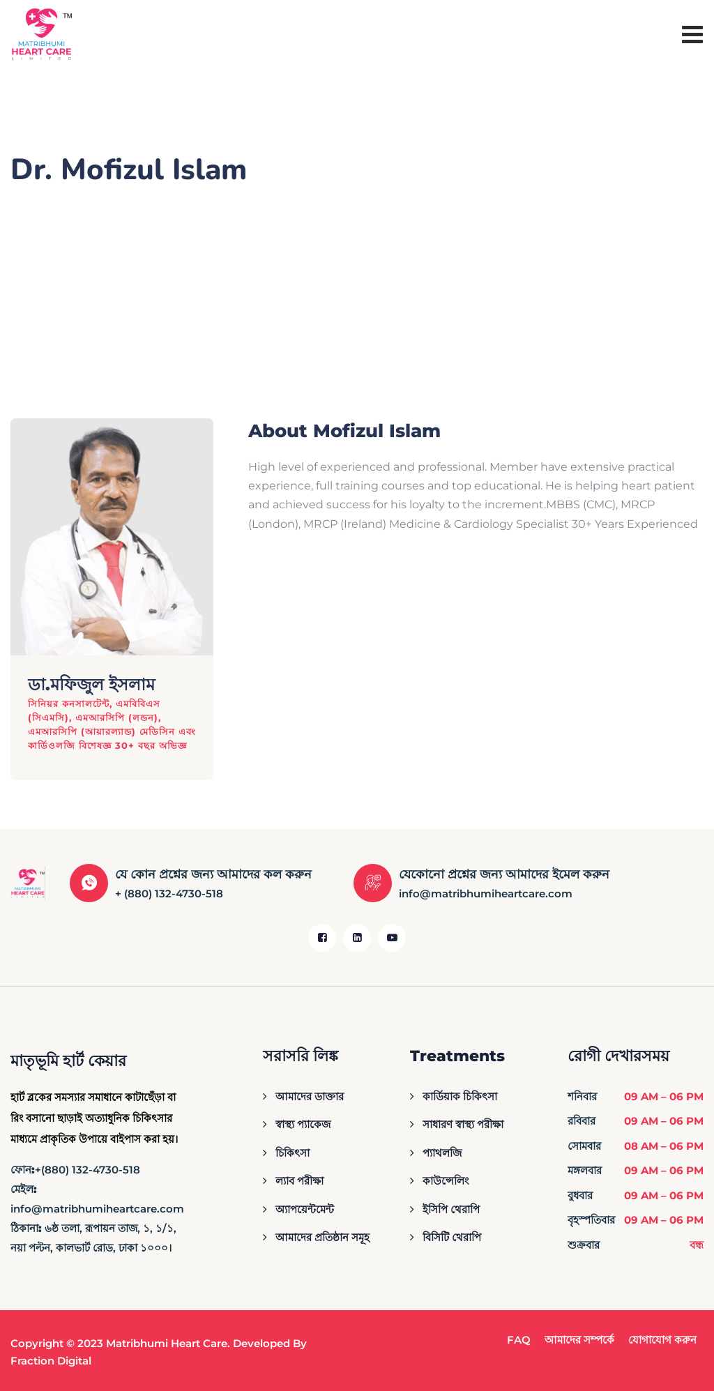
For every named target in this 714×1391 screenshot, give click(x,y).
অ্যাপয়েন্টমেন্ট (304, 1209)
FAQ (519, 1339)
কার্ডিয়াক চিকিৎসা (460, 1096)
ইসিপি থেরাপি (451, 1209)
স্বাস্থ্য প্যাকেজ (303, 1124)
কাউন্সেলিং (446, 1180)
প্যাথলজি (442, 1153)
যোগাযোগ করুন (662, 1339)
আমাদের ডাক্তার (309, 1096)
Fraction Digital (50, 1360)
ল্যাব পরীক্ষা (299, 1180)
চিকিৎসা (292, 1153)
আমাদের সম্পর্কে (579, 1339)
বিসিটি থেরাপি (452, 1237)
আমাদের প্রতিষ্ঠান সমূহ (322, 1237)
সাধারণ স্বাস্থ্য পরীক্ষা (463, 1124)
